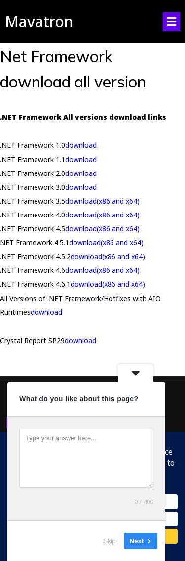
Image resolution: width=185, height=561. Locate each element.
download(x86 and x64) (102, 201)
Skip (110, 541)
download (81, 145)
